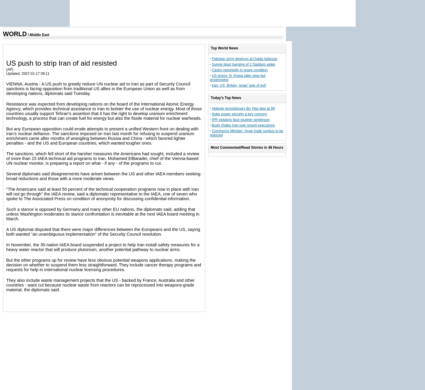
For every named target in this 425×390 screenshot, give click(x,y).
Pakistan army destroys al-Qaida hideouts (244, 59)
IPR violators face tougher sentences (241, 120)
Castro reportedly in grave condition (240, 70)
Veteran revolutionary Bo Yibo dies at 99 (243, 108)
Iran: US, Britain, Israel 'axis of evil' (239, 85)
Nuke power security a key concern (239, 114)
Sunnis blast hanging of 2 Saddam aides (243, 64)
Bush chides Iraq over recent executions (243, 125)
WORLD (15, 34)
